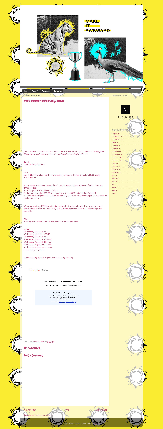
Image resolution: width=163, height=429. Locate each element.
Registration (46, 91)
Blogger (95, 423)
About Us (35, 91)
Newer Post (30, 409)
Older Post (101, 409)
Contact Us (58, 91)
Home (26, 91)
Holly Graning (67, 257)
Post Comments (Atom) (43, 415)
